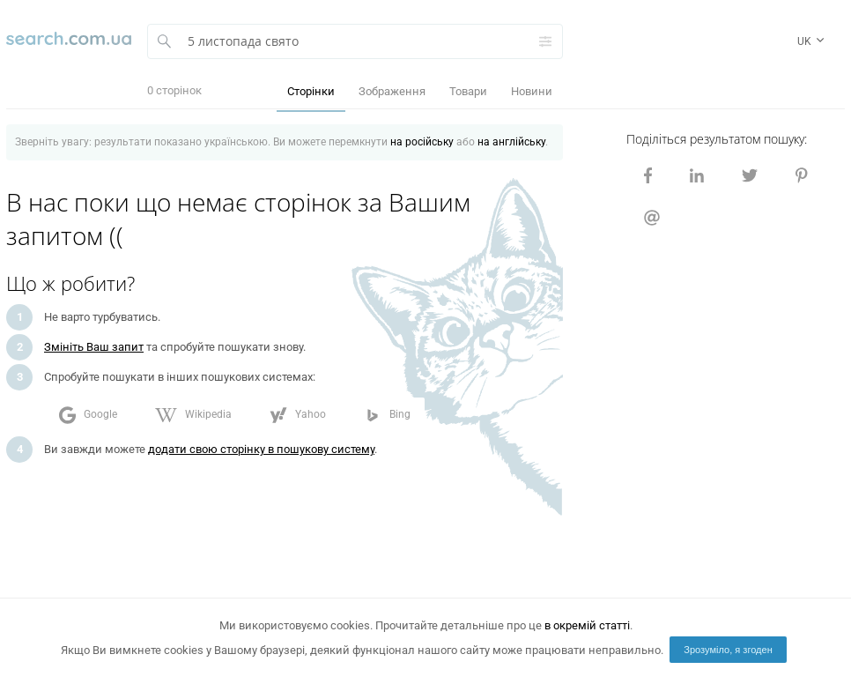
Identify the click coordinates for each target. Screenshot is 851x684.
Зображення (392, 91)
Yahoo (298, 415)
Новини (531, 91)
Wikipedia (193, 415)
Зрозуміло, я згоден (728, 649)
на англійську (511, 142)
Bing (387, 415)
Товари (468, 91)
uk (812, 42)
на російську (422, 142)
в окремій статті (587, 625)
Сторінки (311, 91)
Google (88, 415)
